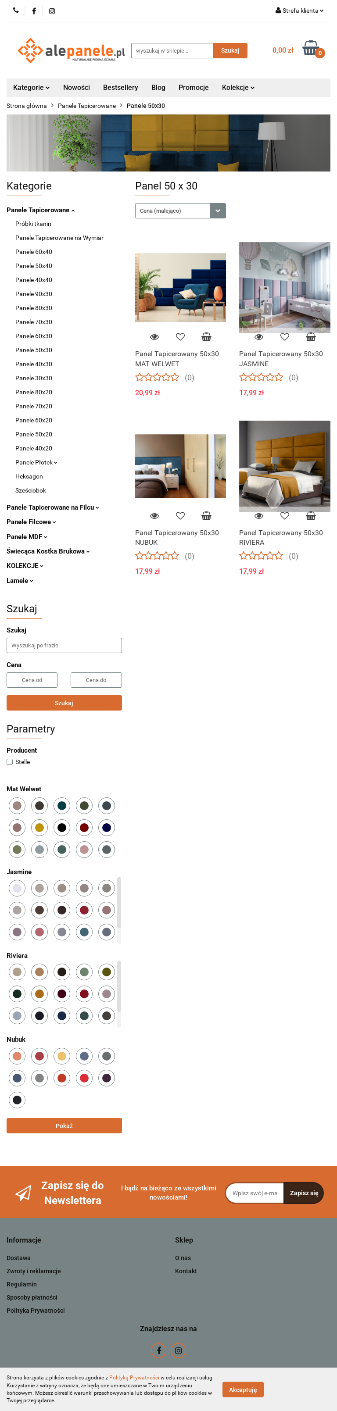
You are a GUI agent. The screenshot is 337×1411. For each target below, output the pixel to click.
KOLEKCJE (25, 566)
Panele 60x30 (33, 335)
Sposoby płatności (32, 1297)
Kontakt (186, 1271)
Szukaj (64, 703)
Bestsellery (120, 87)
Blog (158, 87)
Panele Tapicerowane (41, 210)
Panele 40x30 (33, 364)
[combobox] (180, 210)
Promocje (194, 87)
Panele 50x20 (33, 434)
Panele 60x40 (33, 251)
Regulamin (22, 1284)
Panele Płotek (36, 462)
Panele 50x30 (33, 350)
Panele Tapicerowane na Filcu (53, 507)
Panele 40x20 (33, 448)
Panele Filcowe (31, 522)
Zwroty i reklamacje (34, 1271)
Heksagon (29, 476)
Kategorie (31, 87)
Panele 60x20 (33, 420)
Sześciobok (30, 490)
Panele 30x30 (33, 378)
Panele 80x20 (33, 392)
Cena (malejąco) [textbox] (160, 210)
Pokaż (64, 1125)
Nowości (76, 87)
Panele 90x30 (33, 293)
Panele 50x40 (33, 265)
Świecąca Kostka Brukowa (48, 551)
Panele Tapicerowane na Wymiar (59, 237)
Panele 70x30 (33, 321)
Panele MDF (27, 537)
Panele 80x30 (33, 307)
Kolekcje (238, 87)
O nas (183, 1257)
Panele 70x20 (33, 406)
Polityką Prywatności (134, 1378)
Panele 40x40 (33, 279)
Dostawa (19, 1257)
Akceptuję (243, 1389)
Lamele (20, 581)
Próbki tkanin (33, 223)
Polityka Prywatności (36, 1310)
